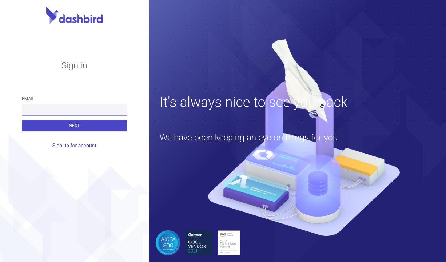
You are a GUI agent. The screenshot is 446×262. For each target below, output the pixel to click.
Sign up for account (74, 145)
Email (28, 98)
